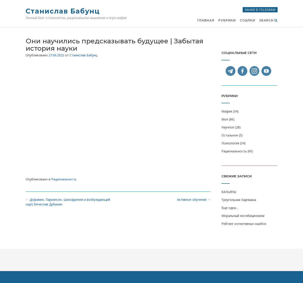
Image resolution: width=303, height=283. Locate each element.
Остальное (229, 135)
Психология (230, 143)
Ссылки (247, 20)
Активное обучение (194, 199)
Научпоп (227, 127)
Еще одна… (229, 208)
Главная (205, 20)
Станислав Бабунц (63, 11)
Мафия (226, 111)
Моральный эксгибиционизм (242, 216)
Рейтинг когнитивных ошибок (243, 224)
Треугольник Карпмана (238, 200)
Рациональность (63, 179)
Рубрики (227, 20)
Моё (224, 119)
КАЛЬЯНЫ (228, 192)
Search (268, 20)
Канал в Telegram (260, 10)
